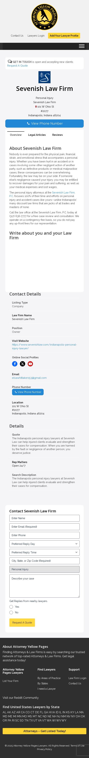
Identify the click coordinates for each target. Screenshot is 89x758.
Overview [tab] (16, 134)
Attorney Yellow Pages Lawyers (30, 745)
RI (13, 720)
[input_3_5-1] (44, 543)
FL (41, 712)
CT (32, 712)
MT (34, 716)
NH (53, 716)
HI (50, 712)
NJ (58, 716)
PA (9, 720)
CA (22, 712)
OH (77, 716)
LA (76, 712)
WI (53, 720)
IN (63, 712)
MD (5, 716)
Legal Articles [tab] (37, 134)
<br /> (44, 284)
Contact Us (17, 35)
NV (68, 716)
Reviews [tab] (57, 134)
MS (29, 716)
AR (18, 712)
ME (9, 716)
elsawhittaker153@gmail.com (29, 377)
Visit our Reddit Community (21, 697)
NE (49, 716)
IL (60, 712)
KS (67, 712)
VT (44, 720)
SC (17, 720)
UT (35, 720)
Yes (17, 606)
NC (39, 716)
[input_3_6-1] (44, 552)
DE (36, 712)
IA (53, 712)
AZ (13, 712)
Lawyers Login (36, 35)
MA (81, 712)
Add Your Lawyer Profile (64, 35)
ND (44, 716)
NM (63, 716)
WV (58, 720)
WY (63, 720)
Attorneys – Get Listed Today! (44, 731)
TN (26, 720)
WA (48, 720)
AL (4, 712)
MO (24, 716)
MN (18, 716)
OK (82, 716)
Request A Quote (17, 65)
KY (72, 712)
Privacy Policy (44, 749)
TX (30, 720)
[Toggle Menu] (82, 47)
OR (5, 720)
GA (45, 712)
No (16, 612)
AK (8, 712)
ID (57, 712)
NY (72, 716)
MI (14, 716)
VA (39, 720)
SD (21, 720)
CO (27, 712)
